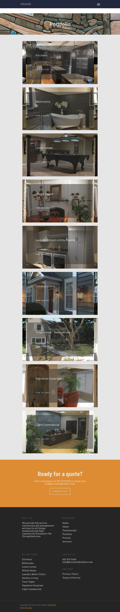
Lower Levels (29, 566)
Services (67, 541)
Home (65, 523)
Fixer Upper (28, 581)
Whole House (29, 570)
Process (66, 538)
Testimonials (69, 530)
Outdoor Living (30, 578)
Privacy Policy (70, 574)
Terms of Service (71, 577)
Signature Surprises (32, 585)
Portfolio (67, 534)
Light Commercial (31, 589)
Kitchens (27, 559)
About (65, 526)
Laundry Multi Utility (34, 574)
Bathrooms (28, 563)
